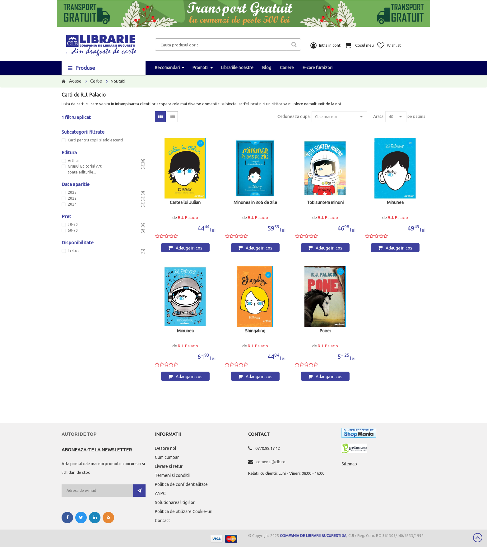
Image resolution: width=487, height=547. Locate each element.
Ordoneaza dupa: (294, 116)
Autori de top (79, 434)
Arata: (378, 116)
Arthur (73, 161)
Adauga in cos (189, 247)
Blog (266, 67)
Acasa (75, 80)
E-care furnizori (317, 67)
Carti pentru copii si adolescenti (95, 140)
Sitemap (349, 463)
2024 (72, 204)
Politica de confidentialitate (181, 484)
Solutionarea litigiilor (175, 502)
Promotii (200, 67)
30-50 (73, 224)
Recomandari (167, 67)
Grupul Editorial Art (85, 166)
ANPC (160, 493)
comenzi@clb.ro (270, 461)
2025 (72, 192)
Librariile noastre (237, 67)
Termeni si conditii (172, 475)
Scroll (477, 537)
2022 (72, 198)
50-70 (73, 230)
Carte (96, 80)
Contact (162, 520)
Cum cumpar (167, 457)
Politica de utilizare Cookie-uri (183, 511)
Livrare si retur (169, 466)
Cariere (287, 67)
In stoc (73, 251)
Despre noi (165, 448)
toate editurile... (82, 172)
